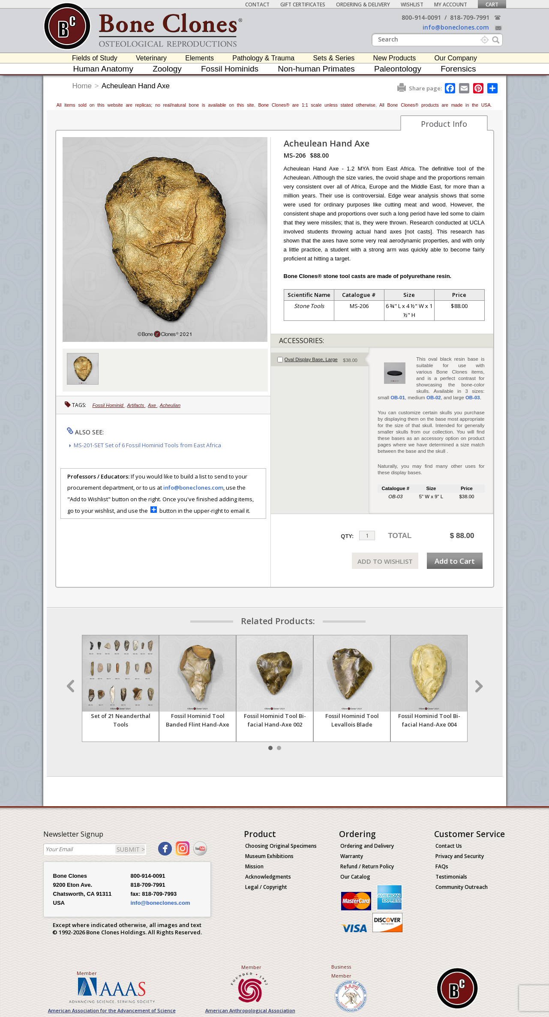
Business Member (341, 971)
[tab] (320, 359)
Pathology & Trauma (263, 58)
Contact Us (448, 845)
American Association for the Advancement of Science (112, 1010)
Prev (71, 686)
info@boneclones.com (456, 27)
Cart (492, 4)
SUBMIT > (131, 849)
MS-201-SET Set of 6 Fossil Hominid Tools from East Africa (147, 445)
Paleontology (397, 68)
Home (82, 86)
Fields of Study (94, 58)
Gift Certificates (302, 4)
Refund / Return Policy (367, 866)
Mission (254, 866)
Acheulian (170, 405)
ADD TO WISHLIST (385, 561)
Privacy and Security (459, 856)
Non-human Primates (316, 68)
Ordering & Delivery (363, 4)
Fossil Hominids (229, 68)
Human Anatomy (103, 68)
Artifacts (136, 405)
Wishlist (412, 4)
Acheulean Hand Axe (136, 86)
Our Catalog (355, 876)
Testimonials (451, 876)
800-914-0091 (421, 17)
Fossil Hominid (109, 405)
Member (87, 973)
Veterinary (151, 58)
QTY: (347, 536)
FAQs (441, 866)
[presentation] (320, 359)
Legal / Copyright (266, 887)
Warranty (351, 856)
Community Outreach (461, 887)
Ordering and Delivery (367, 845)
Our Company (455, 58)
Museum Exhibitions (269, 856)
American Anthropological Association (250, 1010)
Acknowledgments (268, 876)
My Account (450, 4)
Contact (257, 4)
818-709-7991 (469, 17)
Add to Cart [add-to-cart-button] (455, 561)
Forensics (458, 68)
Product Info (444, 124)
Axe (152, 405)
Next (478, 686)
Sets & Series (333, 58)
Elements (199, 58)
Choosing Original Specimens (281, 845)
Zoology (167, 68)
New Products (394, 58)
